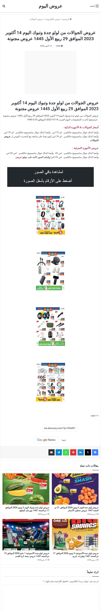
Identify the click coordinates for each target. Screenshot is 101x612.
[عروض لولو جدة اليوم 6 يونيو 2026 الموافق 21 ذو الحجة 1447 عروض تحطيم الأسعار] (75, 489)
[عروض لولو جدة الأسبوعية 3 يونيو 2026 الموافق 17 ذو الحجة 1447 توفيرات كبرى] (75, 534)
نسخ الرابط (32, 428)
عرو (20, 157)
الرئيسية (67, 19)
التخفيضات (76, 119)
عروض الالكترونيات (52, 19)
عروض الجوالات (36, 19)
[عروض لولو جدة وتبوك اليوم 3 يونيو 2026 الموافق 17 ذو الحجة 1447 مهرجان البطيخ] (25, 489)
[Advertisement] (50, 72)
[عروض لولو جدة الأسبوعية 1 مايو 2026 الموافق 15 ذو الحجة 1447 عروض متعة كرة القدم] (25, 534)
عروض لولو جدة (42, 26)
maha (58, 46)
